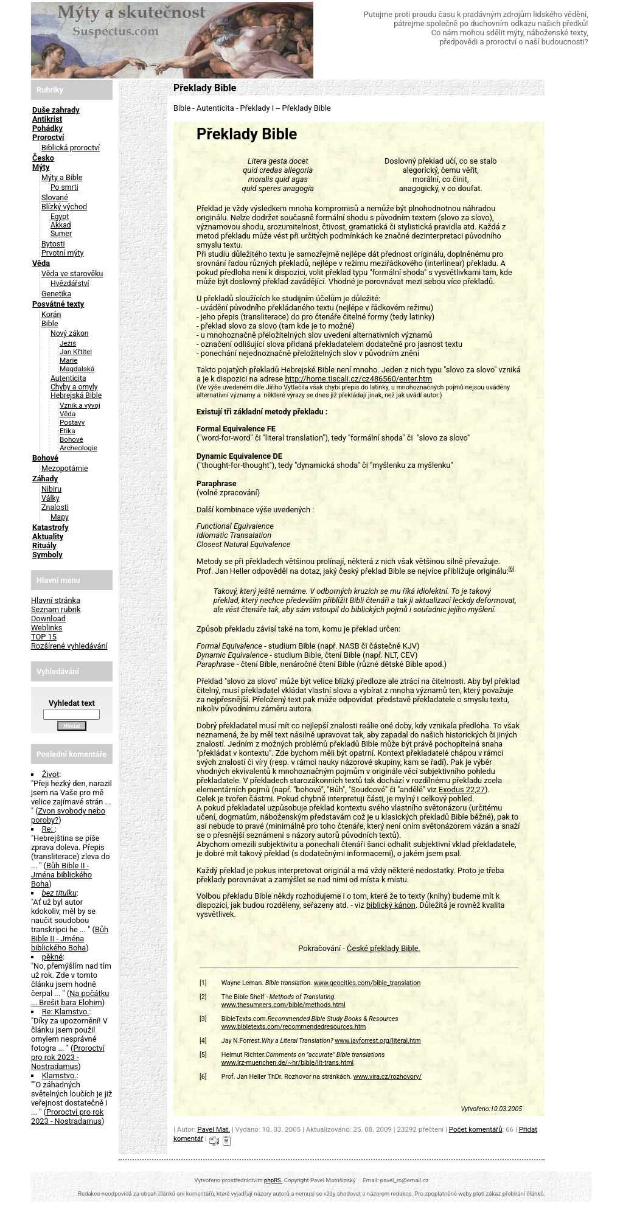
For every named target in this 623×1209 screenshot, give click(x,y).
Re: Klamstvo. (65, 1011)
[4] (203, 1041)
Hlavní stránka (55, 600)
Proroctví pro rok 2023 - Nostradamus (68, 1057)
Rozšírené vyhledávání (69, 645)
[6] (512, 569)
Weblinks (47, 627)
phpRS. (273, 1180)
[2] (203, 997)
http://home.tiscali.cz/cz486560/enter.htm (359, 378)
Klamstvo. (59, 1075)
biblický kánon (391, 905)
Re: (48, 829)
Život (50, 774)
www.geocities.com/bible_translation (367, 983)
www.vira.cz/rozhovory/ (387, 1077)
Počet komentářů (476, 1129)
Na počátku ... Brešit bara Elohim (70, 998)
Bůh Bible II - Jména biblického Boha (61, 874)
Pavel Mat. (213, 1129)
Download (48, 618)
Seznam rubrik (56, 609)
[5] (203, 1055)
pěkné (52, 956)
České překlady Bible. (383, 948)
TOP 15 (44, 636)
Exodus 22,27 (462, 789)
